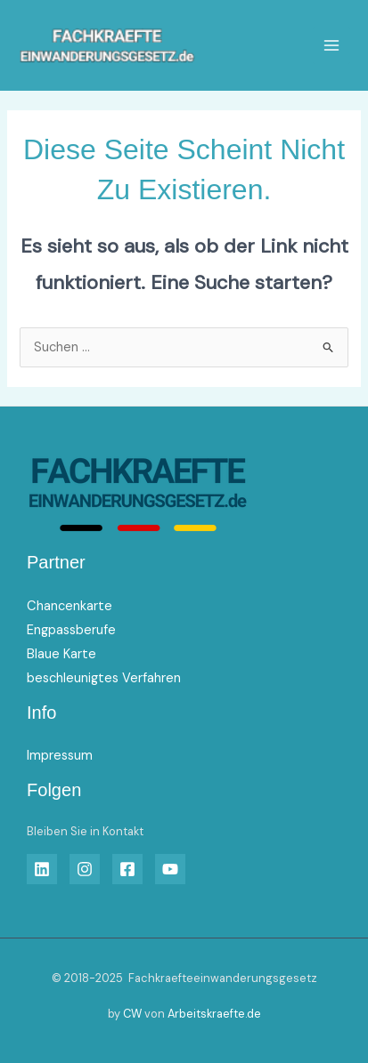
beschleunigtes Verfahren (104, 678)
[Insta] (85, 869)
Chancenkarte (69, 606)
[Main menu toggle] (331, 45)
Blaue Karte (61, 654)
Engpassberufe (71, 630)
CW (132, 1013)
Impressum (60, 755)
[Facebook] (127, 869)
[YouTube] (170, 869)
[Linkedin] (42, 869)
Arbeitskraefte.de (214, 1013)
